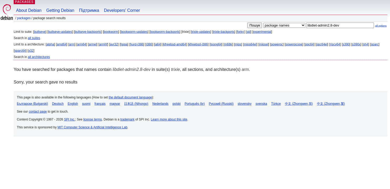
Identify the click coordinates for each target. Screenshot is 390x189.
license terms (92, 119)
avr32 (114, 44)
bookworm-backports (164, 32)
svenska (261, 104)
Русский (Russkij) (221, 104)
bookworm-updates (134, 32)
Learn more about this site (169, 119)
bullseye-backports (88, 32)
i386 (149, 44)
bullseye (39, 32)
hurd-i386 (136, 44)
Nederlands (160, 104)
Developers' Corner (122, 10)
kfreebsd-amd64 (174, 44)
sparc (374, 44)
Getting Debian (60, 10)
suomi (86, 104)
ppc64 (309, 44)
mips (238, 44)
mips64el (250, 44)
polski (176, 104)
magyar (115, 104)
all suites (34, 38)
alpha (50, 44)
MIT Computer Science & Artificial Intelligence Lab (92, 127)
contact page (38, 111)
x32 (30, 50)
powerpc (277, 44)
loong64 (216, 44)
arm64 (81, 44)
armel (93, 44)
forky (240, 32)
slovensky (245, 104)
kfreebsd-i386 (198, 44)
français (100, 104)
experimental (262, 32)
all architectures (39, 57)
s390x (356, 44)
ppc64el (321, 44)
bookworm (111, 32)
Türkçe (276, 104)
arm (72, 44)
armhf (103, 44)
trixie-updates (200, 32)
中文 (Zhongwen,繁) (331, 104)
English (73, 104)
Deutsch (58, 104)
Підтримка (89, 10)
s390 (346, 44)
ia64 (158, 44)
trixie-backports (223, 32)
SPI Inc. (69, 119)
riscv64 (335, 44)
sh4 (365, 44)
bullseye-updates (60, 32)
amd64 (61, 44)
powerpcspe (293, 44)
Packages (23, 18)
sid (248, 32)
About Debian (29, 10)
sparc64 (20, 50)
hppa (123, 44)
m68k (228, 44)
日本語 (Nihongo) (136, 104)
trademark (127, 119)
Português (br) (194, 104)
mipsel (263, 44)
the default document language (130, 97)
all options (381, 25)
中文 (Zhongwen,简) (299, 104)
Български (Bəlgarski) (32, 104)
